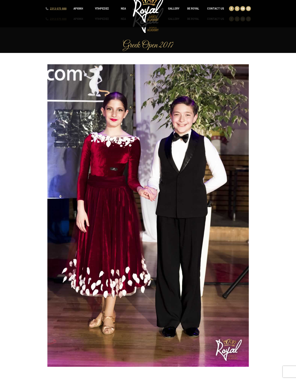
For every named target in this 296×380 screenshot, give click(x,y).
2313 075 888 (58, 19)
